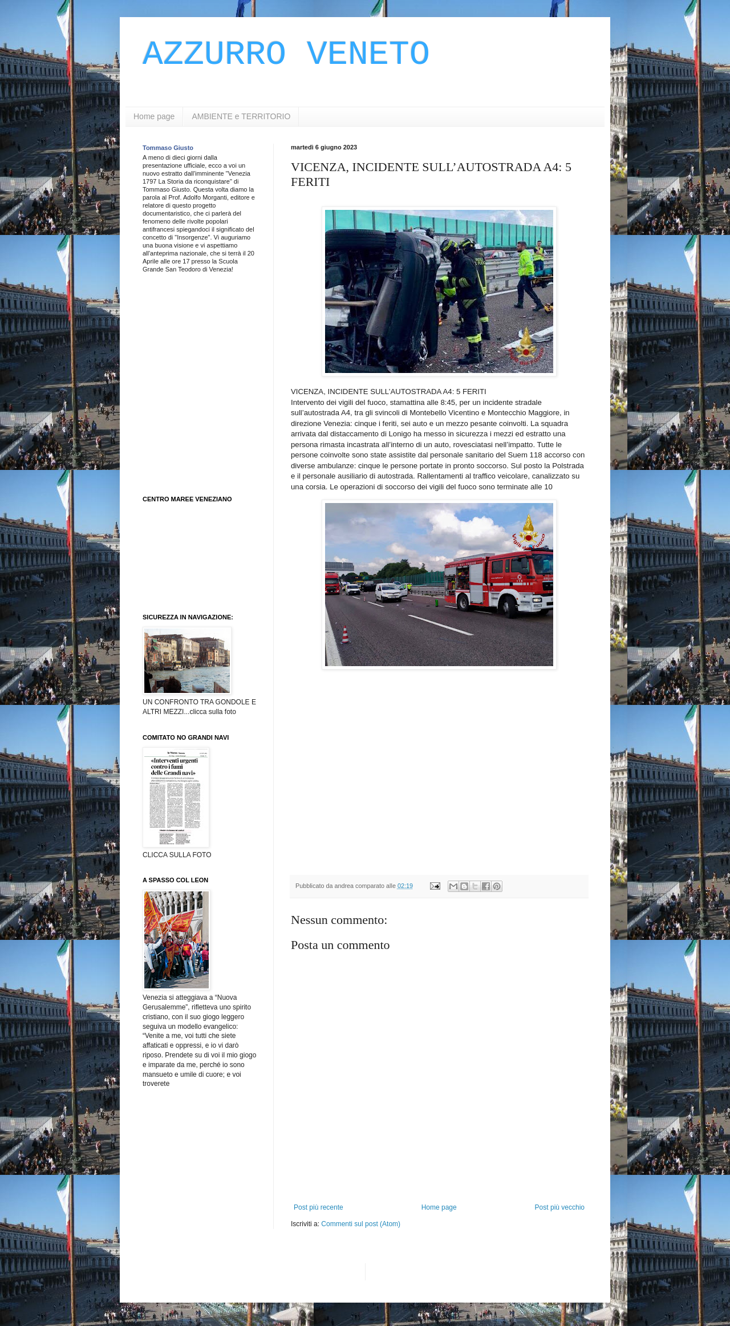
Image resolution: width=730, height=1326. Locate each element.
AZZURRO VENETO (286, 54)
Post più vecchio (560, 1207)
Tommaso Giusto (168, 147)
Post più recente (318, 1207)
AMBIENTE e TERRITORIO (241, 116)
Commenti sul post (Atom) (360, 1224)
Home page (154, 116)
